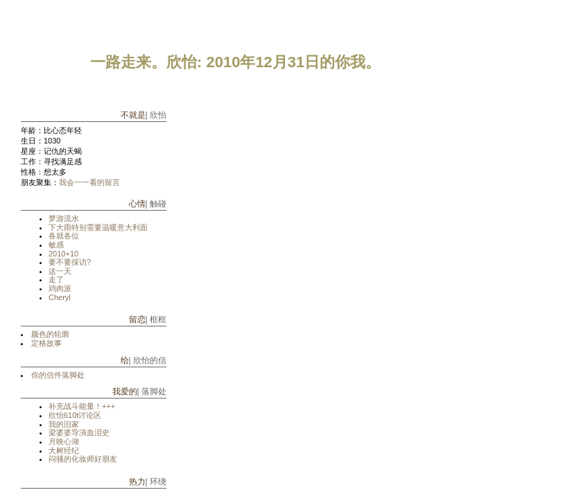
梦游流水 (64, 218)
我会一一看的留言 (89, 182)
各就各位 (64, 235)
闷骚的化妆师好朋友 (83, 459)
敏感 (56, 244)
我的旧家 (64, 424)
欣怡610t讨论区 (75, 415)
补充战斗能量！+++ (82, 406)
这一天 (60, 271)
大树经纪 (64, 450)
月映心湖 (64, 441)
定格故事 (46, 343)
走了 (56, 279)
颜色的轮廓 (50, 334)
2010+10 (63, 254)
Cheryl (60, 297)
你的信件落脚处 (58, 375)
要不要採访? (70, 262)
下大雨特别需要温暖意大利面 (98, 227)
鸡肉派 (60, 288)
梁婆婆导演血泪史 (79, 432)
